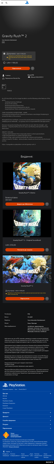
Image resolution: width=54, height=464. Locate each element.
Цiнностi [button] (27, 416)
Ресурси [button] (27, 424)
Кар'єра (5, 398)
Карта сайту (31, 454)
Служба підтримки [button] (27, 420)
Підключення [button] (27, 428)
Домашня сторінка (8, 389)
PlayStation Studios (8, 401)
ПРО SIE (5, 396)
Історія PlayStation (8, 408)
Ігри (16, 389)
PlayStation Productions (9, 403)
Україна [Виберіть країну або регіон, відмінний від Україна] (7, 451)
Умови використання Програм (47, 455)
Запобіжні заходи (9, 364)
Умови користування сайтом (25, 455)
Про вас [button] (27, 394)
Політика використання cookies (38, 455)
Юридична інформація (6, 454)
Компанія (5, 405)
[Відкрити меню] (2, 3)
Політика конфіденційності (15, 454)
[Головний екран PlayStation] (27, 2)
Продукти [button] (27, 413)
